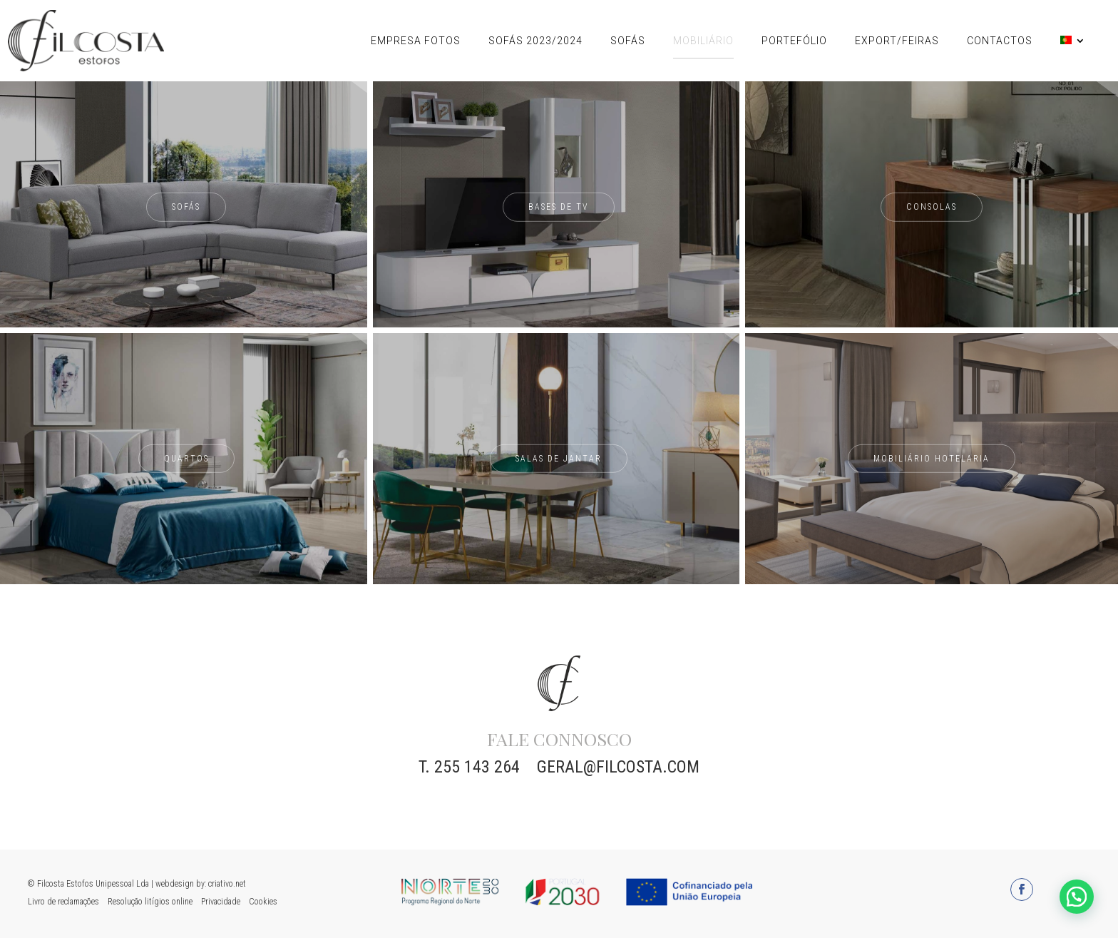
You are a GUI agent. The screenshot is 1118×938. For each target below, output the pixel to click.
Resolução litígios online (150, 902)
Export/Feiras (897, 41)
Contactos (999, 41)
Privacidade (220, 902)
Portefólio (794, 41)
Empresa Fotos (416, 41)
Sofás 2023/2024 (535, 41)
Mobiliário (703, 41)
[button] (1077, 897)
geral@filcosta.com (618, 767)
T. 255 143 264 (469, 767)
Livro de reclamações (63, 902)
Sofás (627, 41)
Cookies (263, 902)
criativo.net (227, 884)
